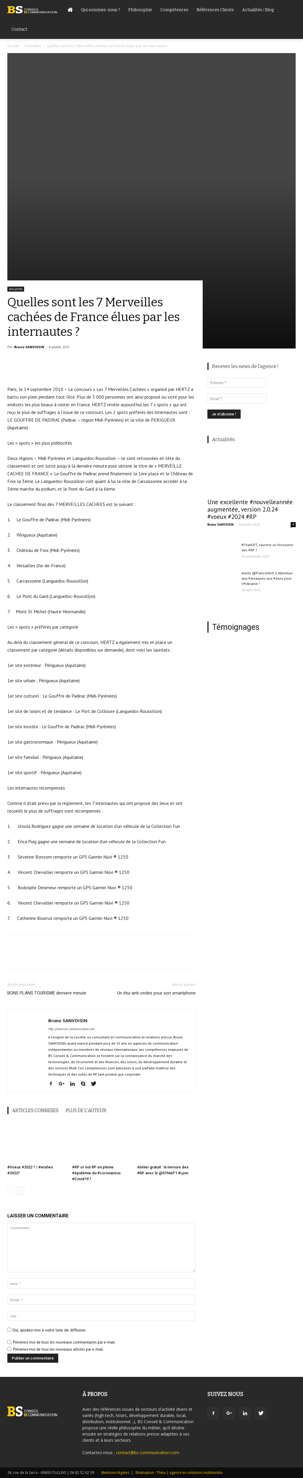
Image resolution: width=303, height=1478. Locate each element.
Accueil (13, 45)
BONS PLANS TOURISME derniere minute (46, 993)
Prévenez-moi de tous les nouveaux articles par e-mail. (58, 1349)
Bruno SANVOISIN (29, 347)
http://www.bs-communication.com (71, 1029)
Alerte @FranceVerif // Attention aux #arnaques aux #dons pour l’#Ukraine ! (267, 578)
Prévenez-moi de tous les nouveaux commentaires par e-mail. (64, 1342)
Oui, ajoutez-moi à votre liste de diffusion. (46, 1330)
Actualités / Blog (258, 9)
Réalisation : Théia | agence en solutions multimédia (179, 1472)
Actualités (33, 45)
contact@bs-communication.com (147, 1452)
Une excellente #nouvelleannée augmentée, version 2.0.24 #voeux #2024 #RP (250, 509)
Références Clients (215, 9)
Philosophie (140, 9)
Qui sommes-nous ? (100, 9)
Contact (19, 29)
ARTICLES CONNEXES (35, 1110)
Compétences (174, 9)
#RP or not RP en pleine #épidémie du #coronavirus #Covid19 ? (96, 1173)
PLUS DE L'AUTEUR (86, 1110)
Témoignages (235, 627)
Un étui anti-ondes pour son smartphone (156, 993)
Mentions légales (115, 1472)
